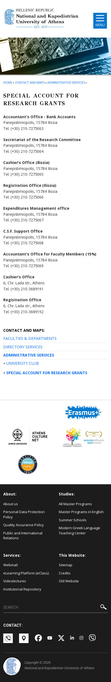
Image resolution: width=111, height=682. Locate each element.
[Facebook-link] (38, 638)
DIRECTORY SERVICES (22, 346)
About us (10, 503)
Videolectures (14, 581)
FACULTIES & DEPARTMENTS (30, 338)
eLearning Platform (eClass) (26, 573)
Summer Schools (73, 519)
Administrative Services (66, 82)
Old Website (69, 581)
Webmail (10, 564)
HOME (7, 82)
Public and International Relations (22, 536)
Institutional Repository (22, 589)
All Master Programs (75, 503)
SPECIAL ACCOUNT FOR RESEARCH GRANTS (46, 372)
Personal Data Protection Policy (24, 514)
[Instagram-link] (81, 638)
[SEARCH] (55, 608)
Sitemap (65, 564)
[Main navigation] (100, 20)
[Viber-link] (92, 638)
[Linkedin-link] (72, 638)
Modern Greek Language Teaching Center (79, 530)
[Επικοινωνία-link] (8, 638)
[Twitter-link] (61, 638)
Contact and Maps (30, 82)
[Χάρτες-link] (24, 638)
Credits (64, 573)
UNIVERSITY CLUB (22, 363)
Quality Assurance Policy (23, 524)
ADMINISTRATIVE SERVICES (28, 355)
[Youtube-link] (49, 638)
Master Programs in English (81, 511)
